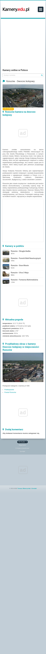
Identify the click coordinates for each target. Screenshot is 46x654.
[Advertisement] (23, 44)
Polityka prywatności (22, 448)
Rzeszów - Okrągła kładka (21, 251)
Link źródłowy (8, 109)
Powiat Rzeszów (10, 392)
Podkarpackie (9, 390)
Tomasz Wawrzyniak (24, 488)
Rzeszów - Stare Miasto (20, 265)
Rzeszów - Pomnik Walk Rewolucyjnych (26, 258)
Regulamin (22, 445)
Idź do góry (21, 442)
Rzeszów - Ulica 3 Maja (20, 272)
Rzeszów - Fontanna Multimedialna (24, 280)
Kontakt (22, 451)
